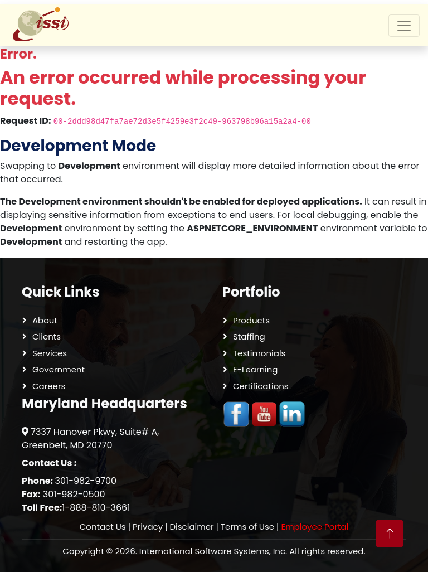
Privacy (148, 526)
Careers (48, 386)
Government (58, 369)
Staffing (249, 336)
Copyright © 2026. (213, 551)
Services (49, 353)
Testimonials (259, 353)
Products (251, 320)
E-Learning (255, 369)
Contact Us (103, 526)
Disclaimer (191, 526)
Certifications (261, 386)
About (44, 320)
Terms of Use (247, 526)
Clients (46, 336)
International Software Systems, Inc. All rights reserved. (252, 551)
